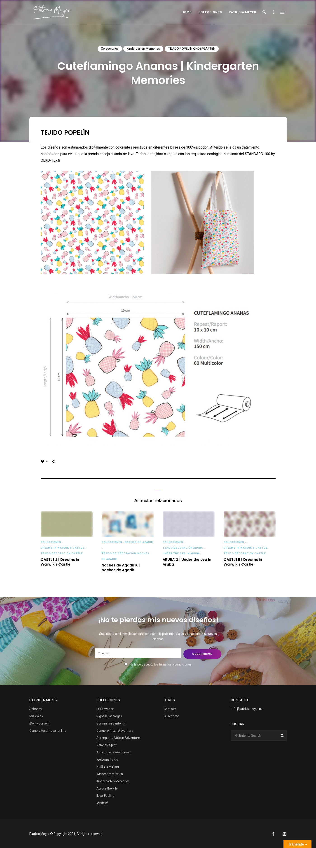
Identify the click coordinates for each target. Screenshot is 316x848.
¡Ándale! (102, 802)
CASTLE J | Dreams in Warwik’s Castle (60, 562)
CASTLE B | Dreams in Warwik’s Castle (243, 562)
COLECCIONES (210, 12)
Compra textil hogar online (47, 730)
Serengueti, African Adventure (118, 737)
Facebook (273, 833)
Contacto (170, 708)
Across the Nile (107, 787)
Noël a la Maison (107, 766)
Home (187, 12)
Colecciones (110, 48)
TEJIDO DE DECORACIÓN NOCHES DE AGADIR (126, 556)
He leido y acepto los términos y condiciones (161, 663)
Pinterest (284, 833)
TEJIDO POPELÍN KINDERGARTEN (191, 48)
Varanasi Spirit (106, 744)
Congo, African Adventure (114, 730)
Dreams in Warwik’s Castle (62, 548)
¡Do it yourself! (39, 722)
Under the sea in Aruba (181, 553)
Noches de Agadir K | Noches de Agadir (121, 568)
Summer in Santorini (110, 722)
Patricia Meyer (242, 12)
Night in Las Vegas (109, 715)
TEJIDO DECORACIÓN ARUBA (183, 548)
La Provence (105, 708)
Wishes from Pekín (109, 773)
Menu (282, 12)
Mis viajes (36, 715)
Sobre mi (35, 708)
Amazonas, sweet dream (113, 751)
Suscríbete (171, 715)
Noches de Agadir (139, 542)
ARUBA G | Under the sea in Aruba (187, 562)
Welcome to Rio (107, 759)
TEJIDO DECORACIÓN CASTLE (62, 553)
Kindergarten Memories (143, 48)
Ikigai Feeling (105, 795)
